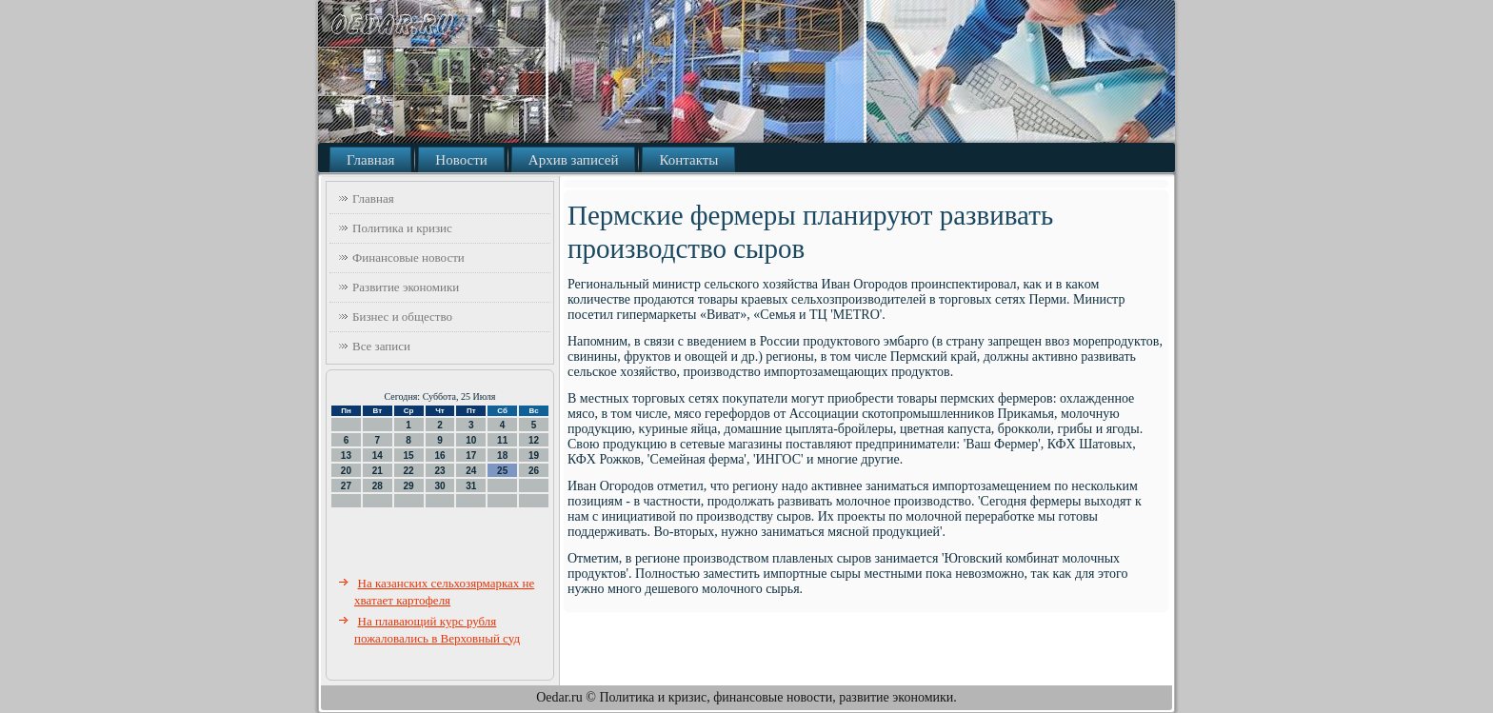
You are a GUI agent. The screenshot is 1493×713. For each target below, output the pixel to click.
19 (533, 455)
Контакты (688, 160)
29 (409, 486)
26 (533, 470)
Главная (370, 160)
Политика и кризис (402, 228)
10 (471, 440)
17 (471, 455)
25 (502, 470)
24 (471, 470)
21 (377, 470)
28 (377, 486)
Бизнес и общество (402, 316)
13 (346, 455)
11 (502, 440)
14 (377, 455)
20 (346, 470)
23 (439, 470)
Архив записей (573, 160)
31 (471, 486)
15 (409, 455)
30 (439, 486)
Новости (461, 160)
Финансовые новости (408, 257)
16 (439, 455)
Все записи (381, 346)
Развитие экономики (405, 287)
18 (502, 455)
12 (533, 440)
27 (346, 486)
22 (409, 470)
